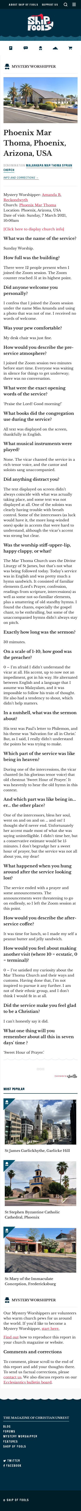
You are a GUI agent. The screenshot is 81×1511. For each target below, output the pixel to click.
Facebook (12, 1466)
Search (65, 4)
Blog (13, 48)
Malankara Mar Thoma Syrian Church (37, 167)
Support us (50, 4)
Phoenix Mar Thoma (37, 205)
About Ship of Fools (23, 4)
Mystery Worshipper (44, 48)
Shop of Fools (74, 48)
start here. (50, 1328)
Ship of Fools (40, 22)
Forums (29, 48)
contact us (12, 1377)
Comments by (66, 1076)
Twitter (11, 1461)
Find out (11, 1337)
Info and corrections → (21, 177)
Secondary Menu (74, 4)
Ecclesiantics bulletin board (27, 1382)
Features (59, 48)
